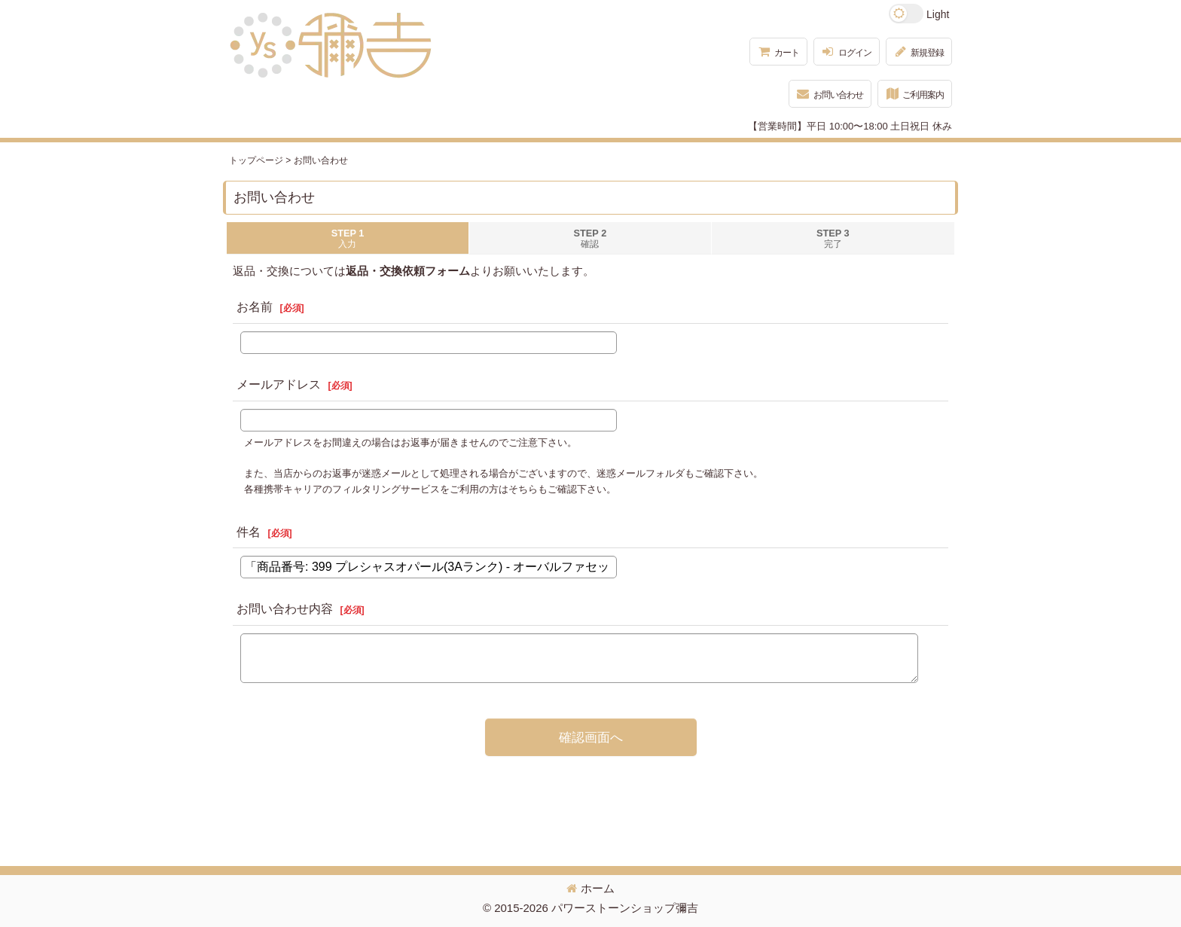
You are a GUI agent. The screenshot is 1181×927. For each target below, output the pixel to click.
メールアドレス (279, 384)
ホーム (590, 888)
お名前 (255, 306)
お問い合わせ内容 (285, 608)
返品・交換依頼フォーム (408, 270)
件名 (249, 532)
